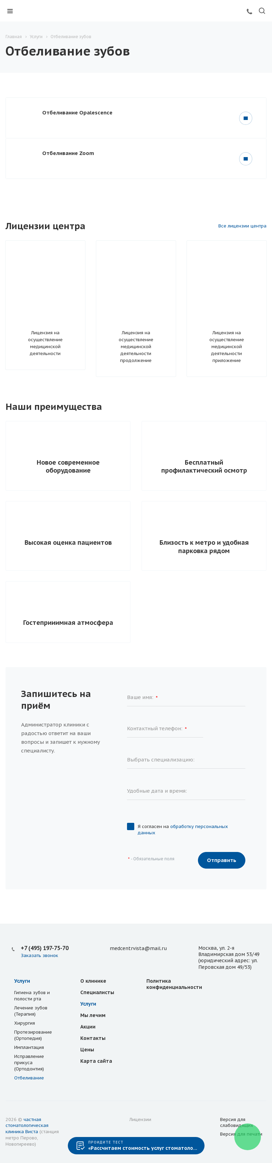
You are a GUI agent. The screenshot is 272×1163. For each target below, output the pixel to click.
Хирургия (24, 1023)
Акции (88, 1027)
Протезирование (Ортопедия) (33, 1035)
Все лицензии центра (242, 226)
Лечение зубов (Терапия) (30, 1011)
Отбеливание (29, 1078)
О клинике (93, 981)
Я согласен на (183, 830)
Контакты (93, 1038)
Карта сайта (96, 1061)
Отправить (221, 860)
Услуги (22, 981)
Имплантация (29, 1047)
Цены (87, 1049)
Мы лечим (93, 1015)
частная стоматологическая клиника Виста (27, 1126)
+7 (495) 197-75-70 (45, 948)
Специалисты (97, 992)
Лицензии (140, 1119)
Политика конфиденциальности (174, 984)
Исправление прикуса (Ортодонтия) (29, 1062)
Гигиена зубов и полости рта (32, 996)
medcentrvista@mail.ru (138, 948)
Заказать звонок (39, 955)
